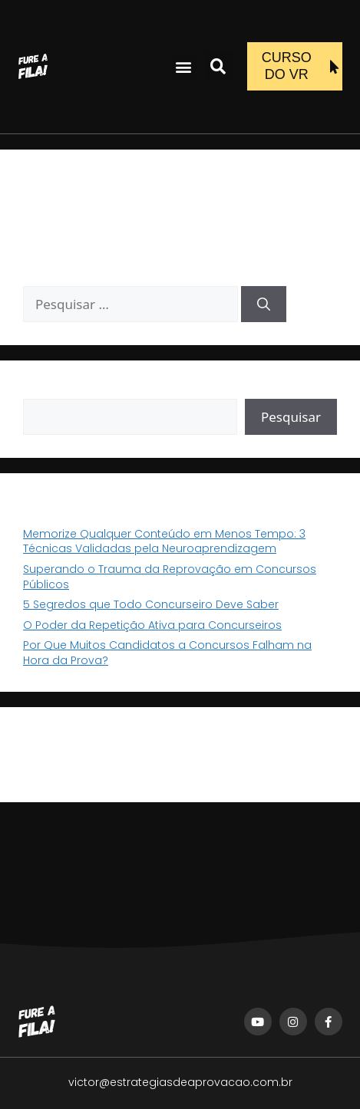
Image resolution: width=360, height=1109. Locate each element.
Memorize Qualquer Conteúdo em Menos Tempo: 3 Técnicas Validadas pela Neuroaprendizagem (164, 541)
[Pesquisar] (263, 304)
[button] (184, 66)
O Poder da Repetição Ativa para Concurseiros (152, 625)
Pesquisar (50, 390)
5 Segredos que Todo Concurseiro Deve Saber (151, 604)
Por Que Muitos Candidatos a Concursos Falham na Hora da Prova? (167, 652)
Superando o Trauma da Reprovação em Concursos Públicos (169, 576)
